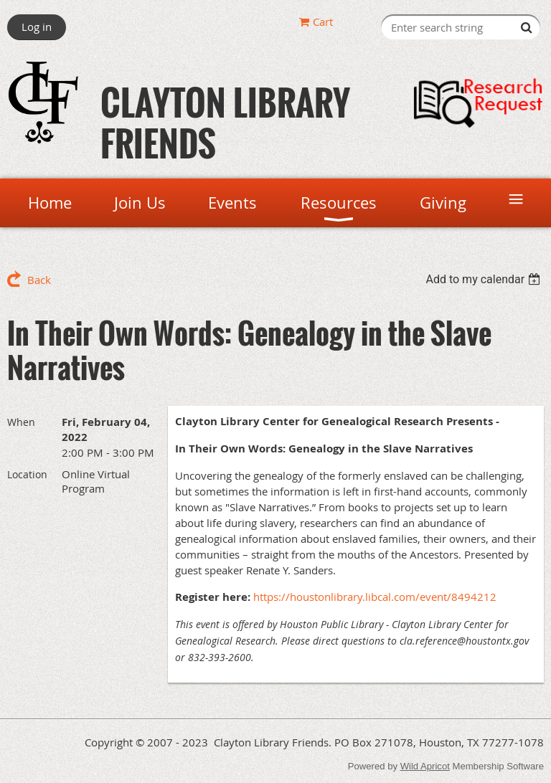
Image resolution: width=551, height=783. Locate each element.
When (21, 422)
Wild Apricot (425, 766)
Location (27, 474)
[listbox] (484, 279)
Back (39, 279)
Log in (37, 26)
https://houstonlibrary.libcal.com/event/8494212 (374, 596)
